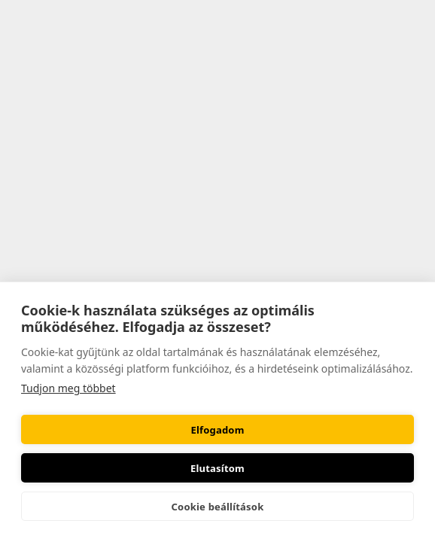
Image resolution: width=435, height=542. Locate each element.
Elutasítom (217, 468)
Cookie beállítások (218, 506)
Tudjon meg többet (68, 388)
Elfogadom (217, 430)
